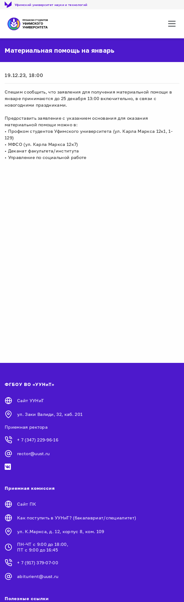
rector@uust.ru (33, 453)
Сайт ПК (26, 504)
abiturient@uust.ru (38, 576)
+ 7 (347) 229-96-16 (37, 439)
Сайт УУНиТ (30, 400)
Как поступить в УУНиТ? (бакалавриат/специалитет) (76, 517)
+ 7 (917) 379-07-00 (37, 562)
